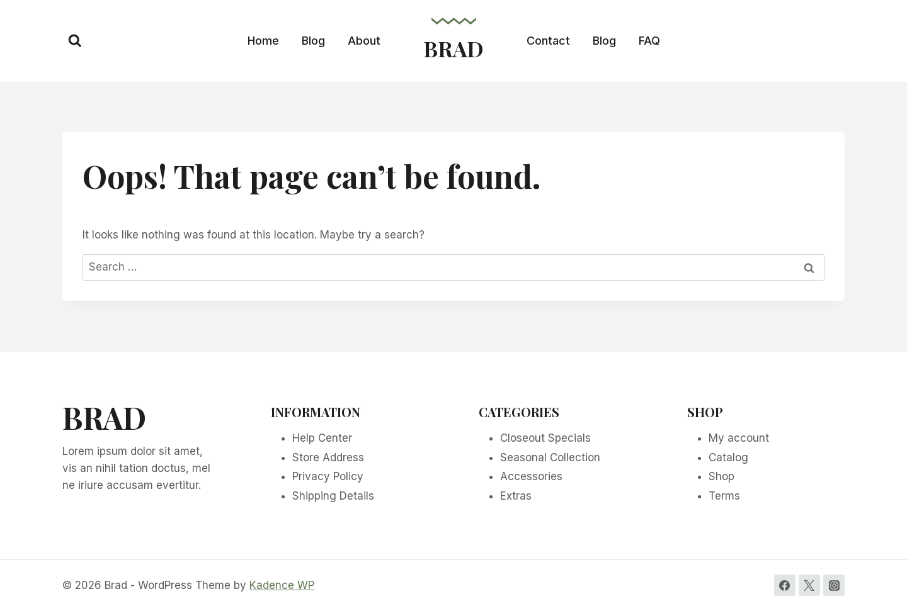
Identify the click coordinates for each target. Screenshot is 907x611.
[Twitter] (809, 585)
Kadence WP (281, 585)
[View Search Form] (75, 40)
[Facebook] (785, 585)
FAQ (649, 40)
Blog (313, 40)
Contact (548, 40)
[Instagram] (834, 585)
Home (263, 40)
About (364, 40)
